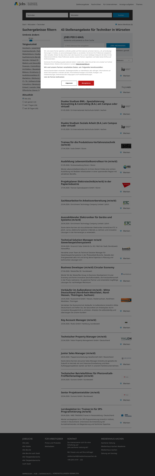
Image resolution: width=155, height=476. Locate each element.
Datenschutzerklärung (82, 64)
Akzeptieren (86, 83)
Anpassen (69, 83)
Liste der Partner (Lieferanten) (54, 77)
